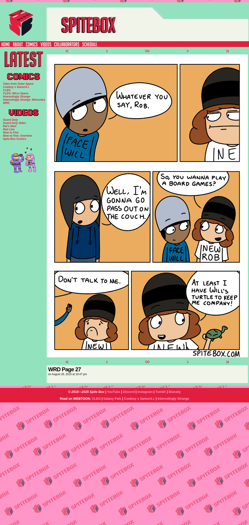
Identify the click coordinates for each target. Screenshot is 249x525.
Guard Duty (10, 119)
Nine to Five (10, 132)
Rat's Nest (9, 126)
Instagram (145, 392)
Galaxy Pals (112, 398)
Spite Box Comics (14, 139)
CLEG (96, 398)
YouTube (113, 392)
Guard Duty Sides (14, 123)
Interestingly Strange (173, 398)
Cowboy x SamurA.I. (139, 398)
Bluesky (175, 392)
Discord (129, 392)
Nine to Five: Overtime (17, 135)
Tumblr (160, 392)
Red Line (9, 129)
